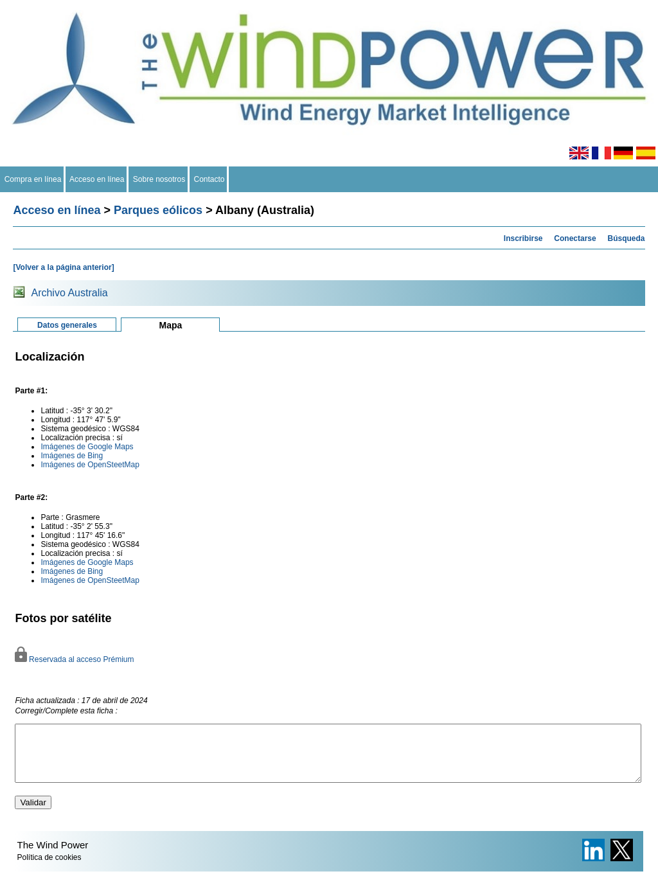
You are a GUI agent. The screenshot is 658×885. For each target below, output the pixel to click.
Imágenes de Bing (71, 455)
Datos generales (67, 325)
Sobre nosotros (159, 179)
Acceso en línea (97, 179)
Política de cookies (49, 868)
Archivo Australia (69, 292)
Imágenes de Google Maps (86, 446)
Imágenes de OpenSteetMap (89, 464)
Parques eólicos (158, 210)
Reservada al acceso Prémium (74, 659)
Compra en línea (33, 179)
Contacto (209, 179)
